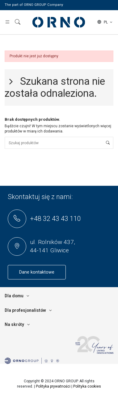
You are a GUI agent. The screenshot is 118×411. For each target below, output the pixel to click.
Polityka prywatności (53, 386)
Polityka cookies (87, 386)
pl (105, 22)
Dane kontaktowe (36, 272)
